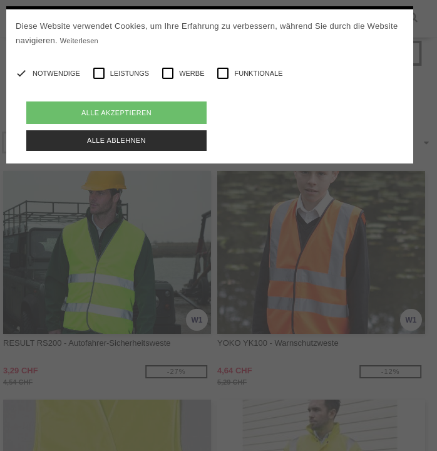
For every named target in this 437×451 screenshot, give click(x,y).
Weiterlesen (79, 40)
